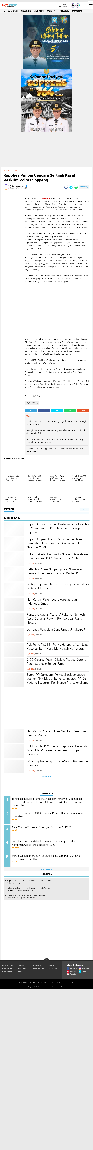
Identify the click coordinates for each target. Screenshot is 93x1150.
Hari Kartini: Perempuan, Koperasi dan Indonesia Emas (52, 601)
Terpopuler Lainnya (46, 869)
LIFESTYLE (37, 1067)
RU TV (20, 1073)
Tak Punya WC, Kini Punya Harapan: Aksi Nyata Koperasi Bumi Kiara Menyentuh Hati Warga (58, 646)
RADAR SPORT (77, 11)
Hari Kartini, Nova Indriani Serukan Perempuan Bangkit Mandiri (57, 733)
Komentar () (84, 187)
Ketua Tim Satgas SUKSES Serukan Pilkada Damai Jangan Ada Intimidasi (47, 815)
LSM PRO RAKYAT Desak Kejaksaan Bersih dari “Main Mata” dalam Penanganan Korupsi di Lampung (58, 750)
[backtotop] (46, 1061)
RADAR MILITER (39, 11)
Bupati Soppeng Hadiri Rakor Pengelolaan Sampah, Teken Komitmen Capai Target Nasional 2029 (54, 543)
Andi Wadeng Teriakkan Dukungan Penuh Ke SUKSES (41, 827)
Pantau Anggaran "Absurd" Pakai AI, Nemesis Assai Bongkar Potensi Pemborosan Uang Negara (56, 618)
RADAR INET (51, 11)
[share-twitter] (71, 187)
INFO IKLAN (23, 1084)
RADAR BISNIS (26, 11)
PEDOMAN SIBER (43, 1084)
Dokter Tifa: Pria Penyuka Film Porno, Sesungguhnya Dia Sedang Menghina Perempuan (29, 896)
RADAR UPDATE (13, 11)
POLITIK (51, 1067)
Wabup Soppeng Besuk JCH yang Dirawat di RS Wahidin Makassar (58, 586)
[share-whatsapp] (76, 187)
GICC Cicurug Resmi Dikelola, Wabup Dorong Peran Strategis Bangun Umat (56, 661)
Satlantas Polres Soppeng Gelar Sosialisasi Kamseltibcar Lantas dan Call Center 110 (55, 571)
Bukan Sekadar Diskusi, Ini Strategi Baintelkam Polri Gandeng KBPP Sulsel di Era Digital (57, 556)
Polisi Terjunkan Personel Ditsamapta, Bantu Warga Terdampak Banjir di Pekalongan (28, 889)
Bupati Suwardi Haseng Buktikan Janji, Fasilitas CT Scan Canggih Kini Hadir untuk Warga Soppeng (58, 528)
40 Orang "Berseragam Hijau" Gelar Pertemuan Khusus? (57, 763)
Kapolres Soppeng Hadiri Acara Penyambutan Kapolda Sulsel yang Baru (29, 882)
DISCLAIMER (55, 1084)
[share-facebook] (66, 187)
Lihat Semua (46, 776)
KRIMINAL (21, 1067)
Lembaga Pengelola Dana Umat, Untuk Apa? (56, 629)
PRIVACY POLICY (68, 1084)
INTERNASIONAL (63, 11)
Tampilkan (84, 509)
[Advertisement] (13, 226)
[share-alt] (31, 410)
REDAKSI (32, 1084)
